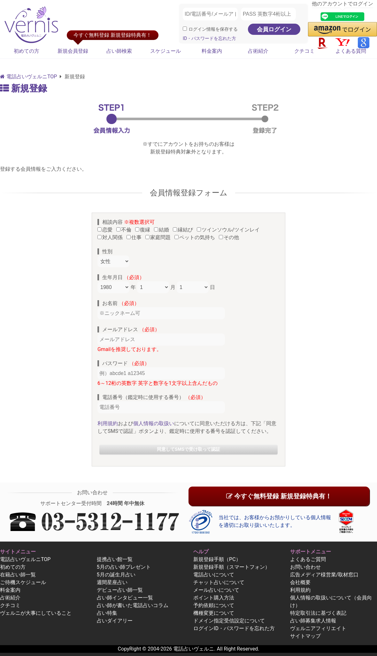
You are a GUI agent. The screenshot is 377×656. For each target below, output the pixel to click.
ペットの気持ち (196, 237)
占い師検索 (119, 51)
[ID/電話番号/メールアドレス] (210, 14)
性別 (107, 251)
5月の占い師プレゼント (124, 567)
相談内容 (128, 222)
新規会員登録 (73, 51)
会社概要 (300, 582)
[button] (342, 29)
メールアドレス (131, 329)
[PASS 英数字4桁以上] (268, 14)
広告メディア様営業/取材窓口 (324, 575)
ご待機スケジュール (23, 582)
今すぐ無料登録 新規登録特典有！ (279, 496)
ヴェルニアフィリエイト (318, 628)
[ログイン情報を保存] (185, 29)
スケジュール (165, 51)
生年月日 (123, 277)
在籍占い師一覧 (18, 575)
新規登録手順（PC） (217, 559)
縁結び (184, 230)
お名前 (120, 303)
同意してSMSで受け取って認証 (188, 449)
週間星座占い (112, 582)
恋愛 (106, 230)
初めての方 (26, 51)
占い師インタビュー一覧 (125, 598)
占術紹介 (258, 51)
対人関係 (111, 237)
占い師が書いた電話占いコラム (132, 605)
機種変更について (213, 613)
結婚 (163, 230)
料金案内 (212, 51)
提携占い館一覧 (115, 559)
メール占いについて (216, 590)
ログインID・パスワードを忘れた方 (234, 628)
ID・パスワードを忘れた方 (209, 38)
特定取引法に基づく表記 (318, 613)
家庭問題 (159, 237)
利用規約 (107, 423)
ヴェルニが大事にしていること (36, 613)
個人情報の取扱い (153, 423)
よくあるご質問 (308, 559)
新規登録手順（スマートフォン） (231, 567)
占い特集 (107, 613)
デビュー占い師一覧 (120, 590)
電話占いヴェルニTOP (25, 559)
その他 (230, 237)
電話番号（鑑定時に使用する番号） (154, 397)
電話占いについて (213, 575)
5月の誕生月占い (116, 575)
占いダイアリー (115, 621)
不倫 (125, 230)
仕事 (135, 237)
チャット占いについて (218, 582)
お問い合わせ (305, 567)
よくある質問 (350, 51)
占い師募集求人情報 (313, 621)
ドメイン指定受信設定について (229, 621)
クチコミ (304, 51)
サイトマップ (305, 636)
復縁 (144, 230)
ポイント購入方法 (213, 598)
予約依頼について (213, 605)
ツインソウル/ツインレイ (230, 230)
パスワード (126, 363)
